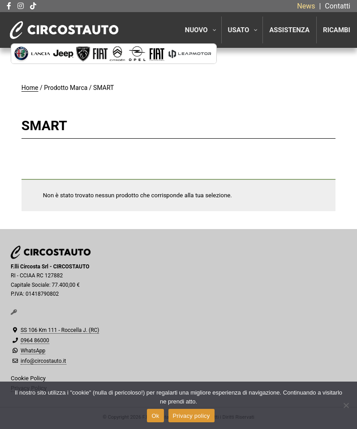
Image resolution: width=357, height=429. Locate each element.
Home (30, 87)
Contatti (337, 6)
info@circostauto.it (43, 361)
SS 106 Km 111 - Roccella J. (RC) (60, 330)
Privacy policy (191, 415)
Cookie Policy (28, 378)
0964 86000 (35, 340)
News (306, 6)
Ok (155, 415)
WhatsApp (33, 351)
